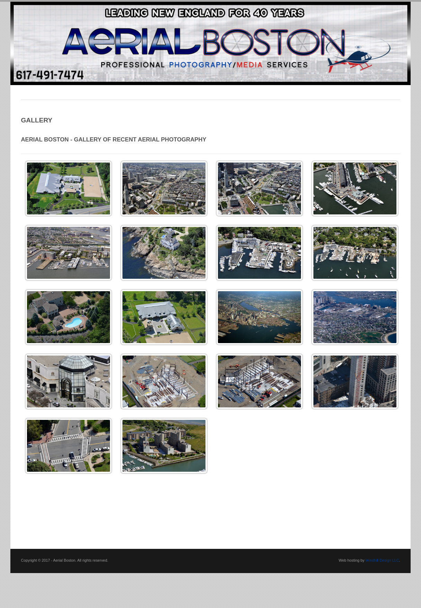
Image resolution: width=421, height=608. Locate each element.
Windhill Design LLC (382, 560)
